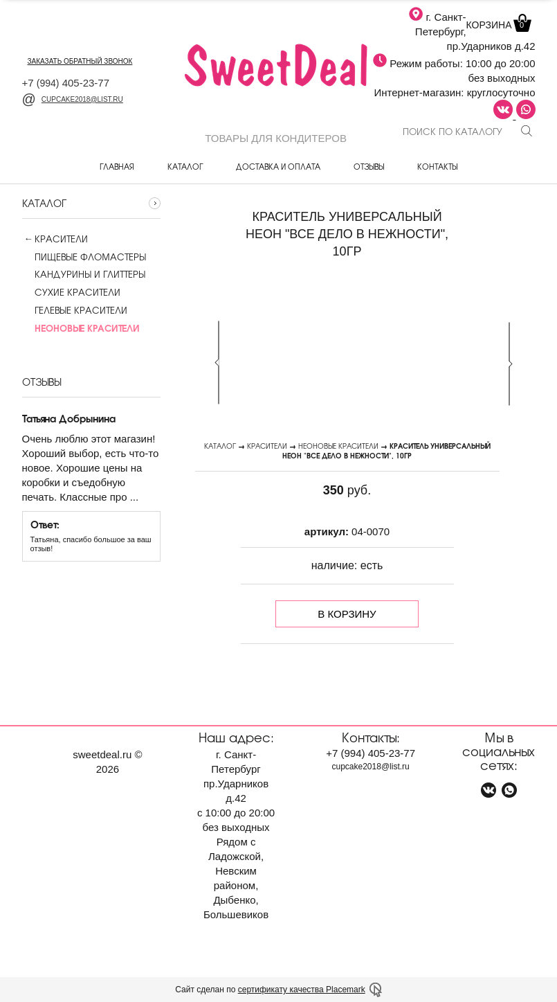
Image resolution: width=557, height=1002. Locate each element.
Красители (61, 239)
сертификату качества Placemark (301, 989)
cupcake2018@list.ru (72, 99)
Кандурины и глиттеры (83, 274)
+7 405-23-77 (66, 83)
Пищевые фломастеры (84, 257)
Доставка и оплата (278, 166)
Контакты (437, 166)
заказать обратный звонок (80, 61)
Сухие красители (71, 292)
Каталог (185, 166)
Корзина (497, 24)
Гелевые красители (74, 310)
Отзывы (369, 166)
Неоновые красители (338, 445)
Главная (117, 166)
